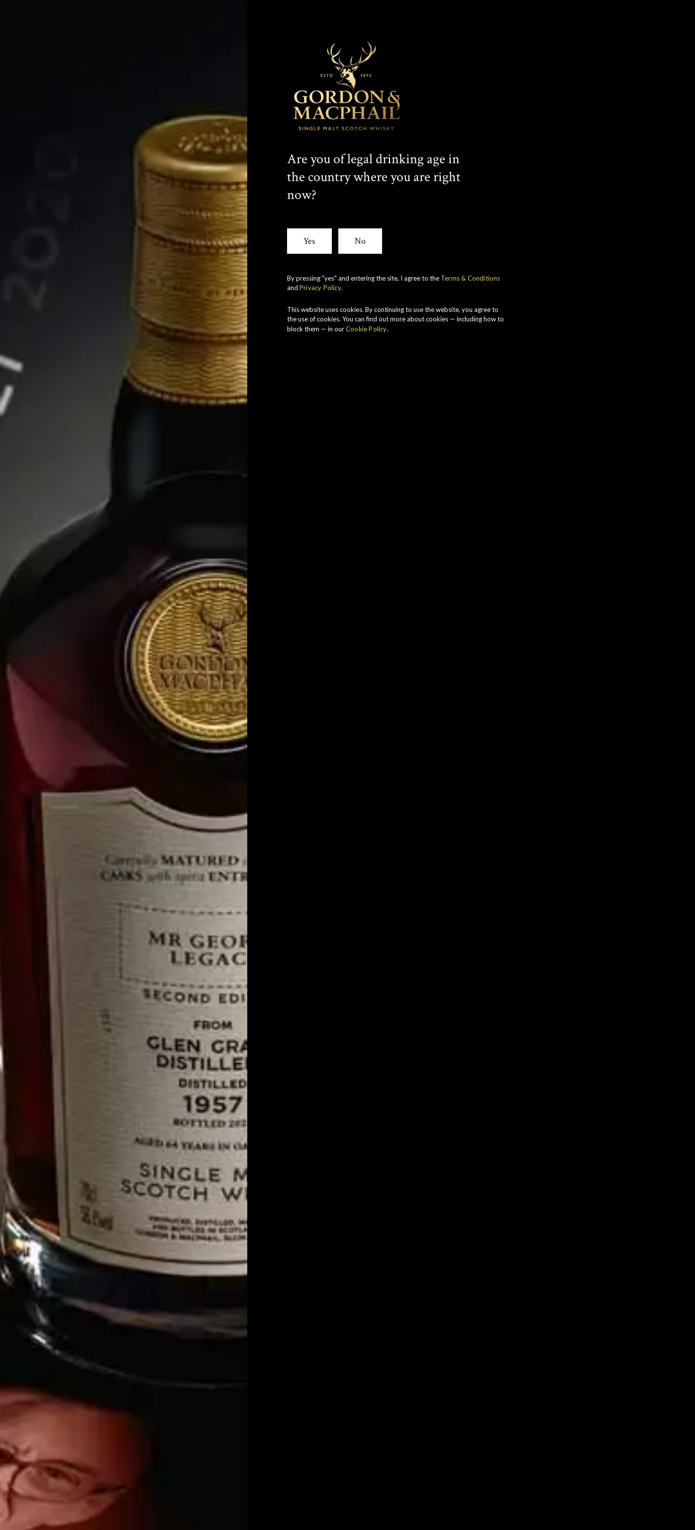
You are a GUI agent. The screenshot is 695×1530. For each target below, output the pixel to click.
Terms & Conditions (470, 278)
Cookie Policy (366, 329)
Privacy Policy (320, 288)
